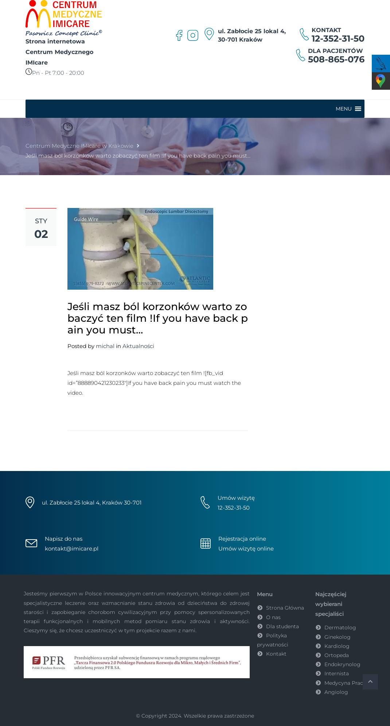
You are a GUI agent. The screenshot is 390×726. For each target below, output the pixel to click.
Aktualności (138, 346)
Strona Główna (285, 608)
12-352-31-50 (338, 38)
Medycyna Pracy (345, 683)
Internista (336, 673)
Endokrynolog (342, 664)
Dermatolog (340, 627)
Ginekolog (337, 637)
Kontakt (276, 653)
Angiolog (336, 692)
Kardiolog (337, 646)
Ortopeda (336, 655)
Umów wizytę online (246, 548)
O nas (273, 617)
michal (105, 346)
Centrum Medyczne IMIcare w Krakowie (79, 145)
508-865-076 (336, 59)
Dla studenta (282, 626)
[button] (344, 109)
